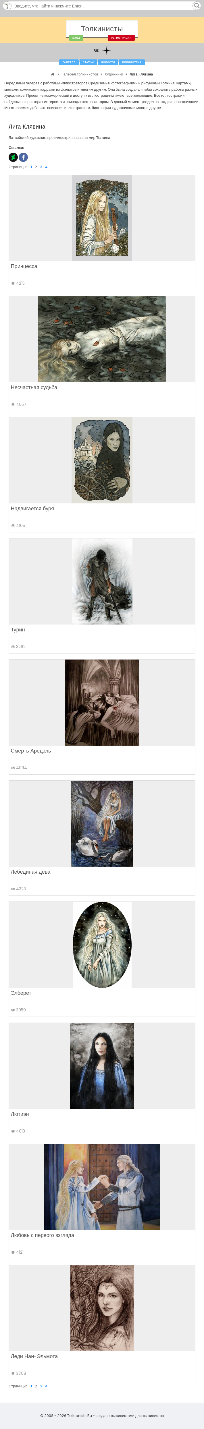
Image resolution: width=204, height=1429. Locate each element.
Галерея (68, 62)
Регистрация (121, 38)
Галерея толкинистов (80, 74)
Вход (76, 38)
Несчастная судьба (34, 387)
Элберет (21, 992)
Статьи (88, 62)
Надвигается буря (32, 508)
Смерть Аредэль (31, 750)
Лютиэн (20, 1114)
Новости (108, 62)
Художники (114, 74)
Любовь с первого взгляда (42, 1235)
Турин (18, 629)
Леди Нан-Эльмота (34, 1356)
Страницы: (18, 167)
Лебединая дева (31, 871)
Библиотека (131, 62)
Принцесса (24, 266)
